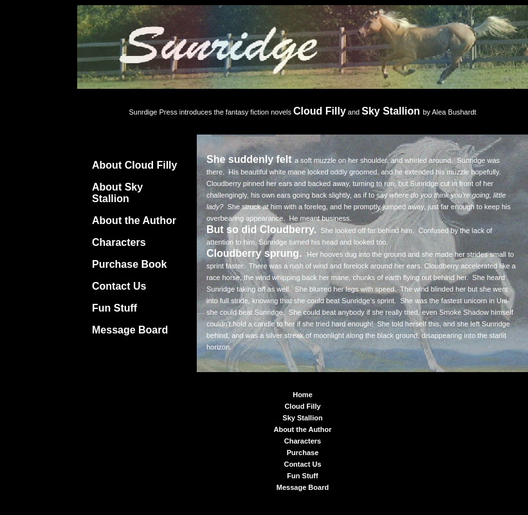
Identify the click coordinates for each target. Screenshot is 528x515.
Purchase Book (129, 264)
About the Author (134, 220)
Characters (119, 242)
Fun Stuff (114, 308)
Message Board (130, 329)
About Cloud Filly (134, 165)
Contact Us (119, 286)
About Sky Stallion (117, 193)
